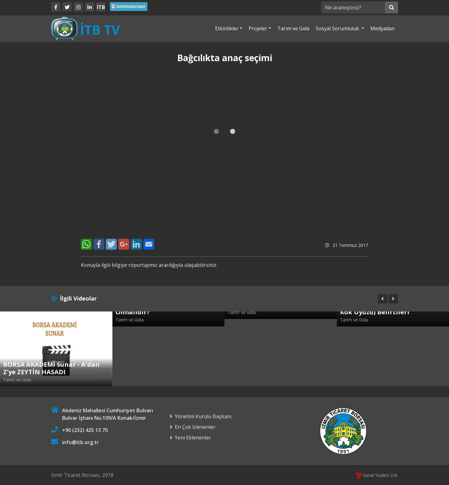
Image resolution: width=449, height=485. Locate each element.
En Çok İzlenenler (195, 427)
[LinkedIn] (89, 7)
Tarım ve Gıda (293, 28)
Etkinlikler (227, 28)
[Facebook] (56, 7)
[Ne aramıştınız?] (353, 7)
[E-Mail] (148, 244)
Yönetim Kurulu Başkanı (203, 416)
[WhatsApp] (86, 244)
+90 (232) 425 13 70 (85, 430)
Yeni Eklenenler (193, 437)
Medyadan (382, 28)
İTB (101, 7)
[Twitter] (67, 7)
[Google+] (123, 244)
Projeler (258, 28)
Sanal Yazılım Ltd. (377, 475)
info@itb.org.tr (80, 442)
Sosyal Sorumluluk (338, 28)
